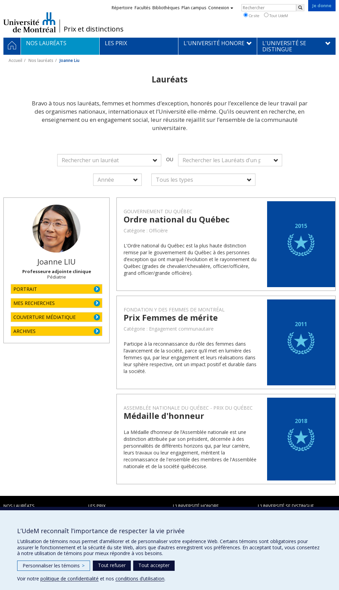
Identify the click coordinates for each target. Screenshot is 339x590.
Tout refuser (112, 565)
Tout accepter (154, 565)
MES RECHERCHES (34, 303)
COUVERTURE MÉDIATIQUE (44, 317)
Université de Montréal (29, 22)
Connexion (220, 8)
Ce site (251, 15)
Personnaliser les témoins (54, 565)
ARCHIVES (24, 331)
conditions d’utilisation (139, 578)
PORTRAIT (25, 289)
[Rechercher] (300, 7)
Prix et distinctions (94, 29)
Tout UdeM (276, 15)
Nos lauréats (40, 60)
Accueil (15, 60)
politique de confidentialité (69, 578)
